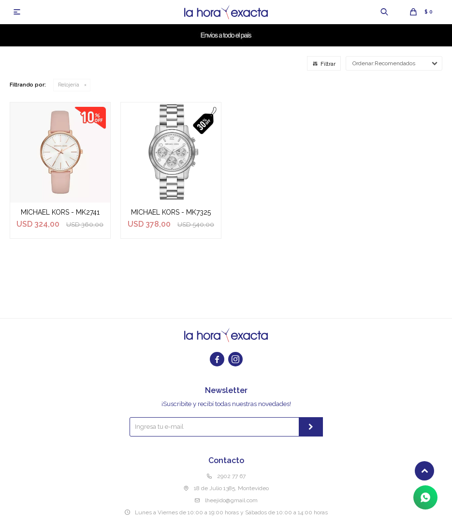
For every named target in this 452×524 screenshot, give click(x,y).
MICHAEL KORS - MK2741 (60, 212)
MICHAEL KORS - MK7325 (171, 212)
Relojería (68, 85)
